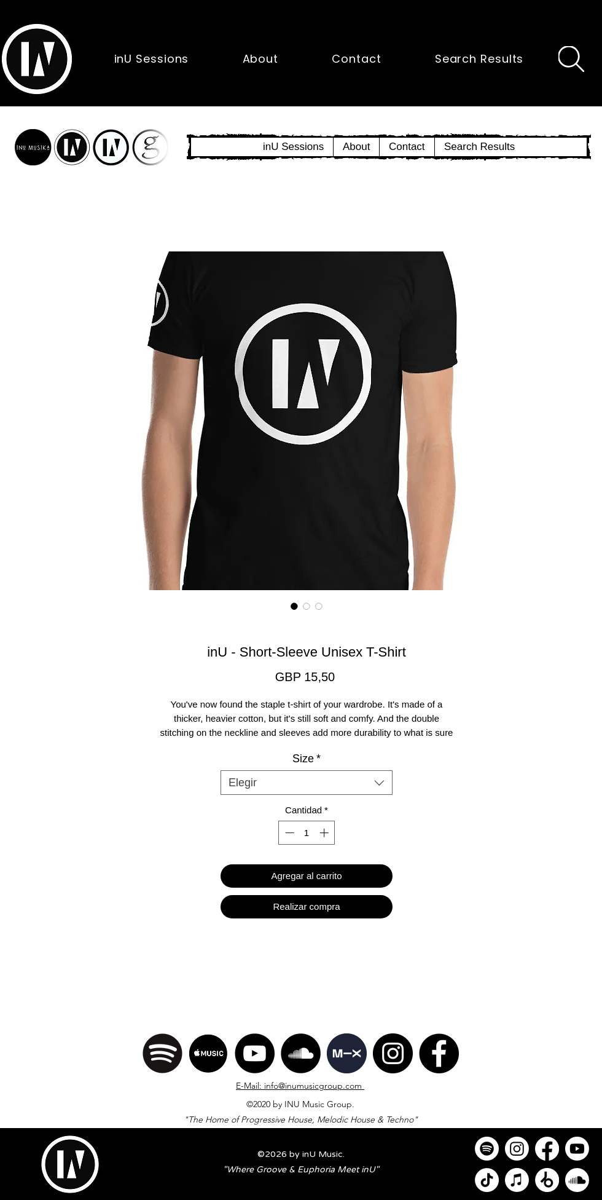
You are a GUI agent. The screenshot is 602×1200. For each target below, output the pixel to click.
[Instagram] (393, 1053)
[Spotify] (162, 1053)
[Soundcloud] (577, 1180)
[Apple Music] (209, 1053)
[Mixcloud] (347, 1053)
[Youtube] (577, 1149)
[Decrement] (288, 832)
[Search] (571, 59)
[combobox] (307, 782)
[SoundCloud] (301, 1053)
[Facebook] (439, 1053)
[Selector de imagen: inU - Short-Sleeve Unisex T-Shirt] (294, 606)
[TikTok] (487, 1180)
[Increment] (325, 832)
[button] (37, 59)
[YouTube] (255, 1053)
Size (306, 758)
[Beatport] (547, 1180)
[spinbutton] (307, 832)
